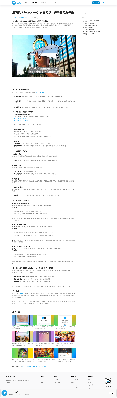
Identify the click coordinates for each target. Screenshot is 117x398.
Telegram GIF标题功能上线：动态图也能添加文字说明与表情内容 (22, 344)
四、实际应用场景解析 (88, 29)
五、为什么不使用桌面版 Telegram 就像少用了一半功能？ (92, 32)
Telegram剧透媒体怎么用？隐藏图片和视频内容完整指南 (22, 328)
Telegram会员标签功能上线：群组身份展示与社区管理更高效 (64, 344)
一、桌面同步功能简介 (88, 24)
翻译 (89, 382)
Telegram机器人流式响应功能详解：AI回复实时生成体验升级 (64, 328)
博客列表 (43, 3)
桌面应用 (73, 376)
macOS (72, 382)
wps (89, 388)
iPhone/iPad (57, 382)
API (89, 379)
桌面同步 (22, 294)
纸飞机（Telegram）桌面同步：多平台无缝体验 (34, 366)
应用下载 (53, 3)
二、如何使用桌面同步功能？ (90, 25)
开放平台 (91, 376)
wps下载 (90, 385)
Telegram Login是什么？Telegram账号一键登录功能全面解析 (43, 328)
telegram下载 (40, 92)
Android (56, 379)
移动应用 (56, 376)
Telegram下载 (74, 388)
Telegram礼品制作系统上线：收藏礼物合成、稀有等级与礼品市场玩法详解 (64, 361)
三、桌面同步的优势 (88, 27)
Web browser (74, 385)
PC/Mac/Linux (74, 379)
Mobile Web (57, 385)
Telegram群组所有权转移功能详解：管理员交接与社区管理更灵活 (43, 361)
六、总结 (85, 35)
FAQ (42, 379)
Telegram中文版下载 (11, 380)
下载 (111, 393)
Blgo (42, 382)
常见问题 (34, 3)
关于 (42, 376)
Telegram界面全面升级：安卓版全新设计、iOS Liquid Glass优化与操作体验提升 (22, 361)
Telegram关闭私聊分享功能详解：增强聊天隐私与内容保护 (43, 344)
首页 (26, 3)
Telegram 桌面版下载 (20, 118)
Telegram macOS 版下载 (21, 120)
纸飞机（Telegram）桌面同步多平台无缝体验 (92, 21)
